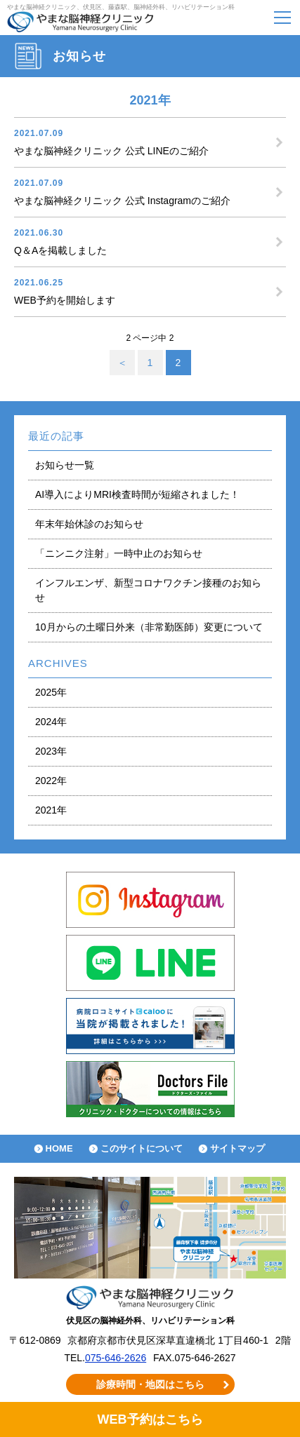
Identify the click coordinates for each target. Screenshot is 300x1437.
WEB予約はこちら (149, 1419)
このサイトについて (141, 1148)
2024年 (51, 721)
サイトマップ (237, 1148)
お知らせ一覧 (64, 465)
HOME (59, 1148)
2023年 (51, 751)
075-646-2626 (115, 1357)
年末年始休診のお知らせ (89, 523)
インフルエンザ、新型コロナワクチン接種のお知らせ (148, 590)
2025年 (51, 692)
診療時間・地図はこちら (150, 1384)
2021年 (51, 810)
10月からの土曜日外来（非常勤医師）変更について (149, 627)
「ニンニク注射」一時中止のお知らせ (118, 553)
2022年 (51, 780)
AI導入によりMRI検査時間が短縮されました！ (137, 494)
